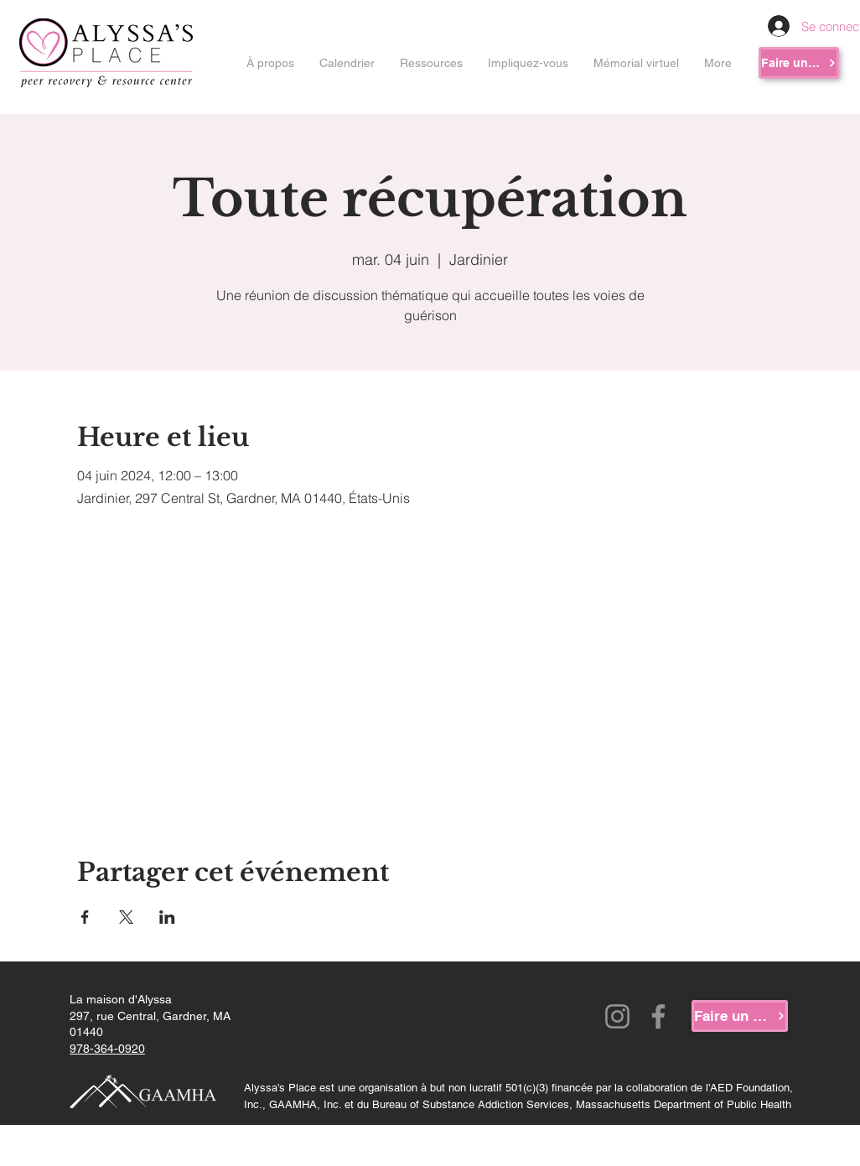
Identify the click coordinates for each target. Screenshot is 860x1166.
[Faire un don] (799, 63)
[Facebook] (658, 1016)
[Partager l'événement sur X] (126, 917)
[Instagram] (617, 1016)
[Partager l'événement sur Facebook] (85, 917)
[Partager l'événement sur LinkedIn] (167, 917)
